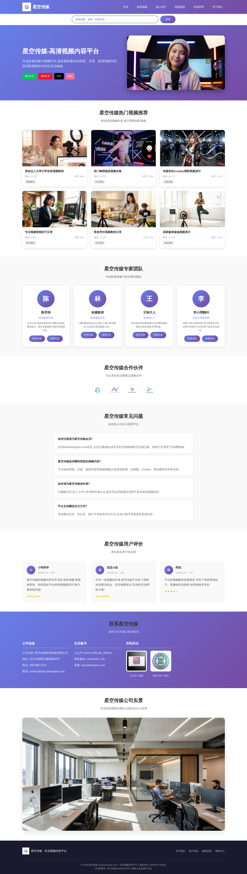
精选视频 (142, 6)
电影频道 (180, 6)
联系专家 (37, 338)
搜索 (167, 19)
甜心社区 (161, 6)
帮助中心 (220, 851)
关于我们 (217, 6)
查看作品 (54, 338)
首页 (125, 6)
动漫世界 (199, 6)
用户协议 (194, 851)
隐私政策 (207, 851)
